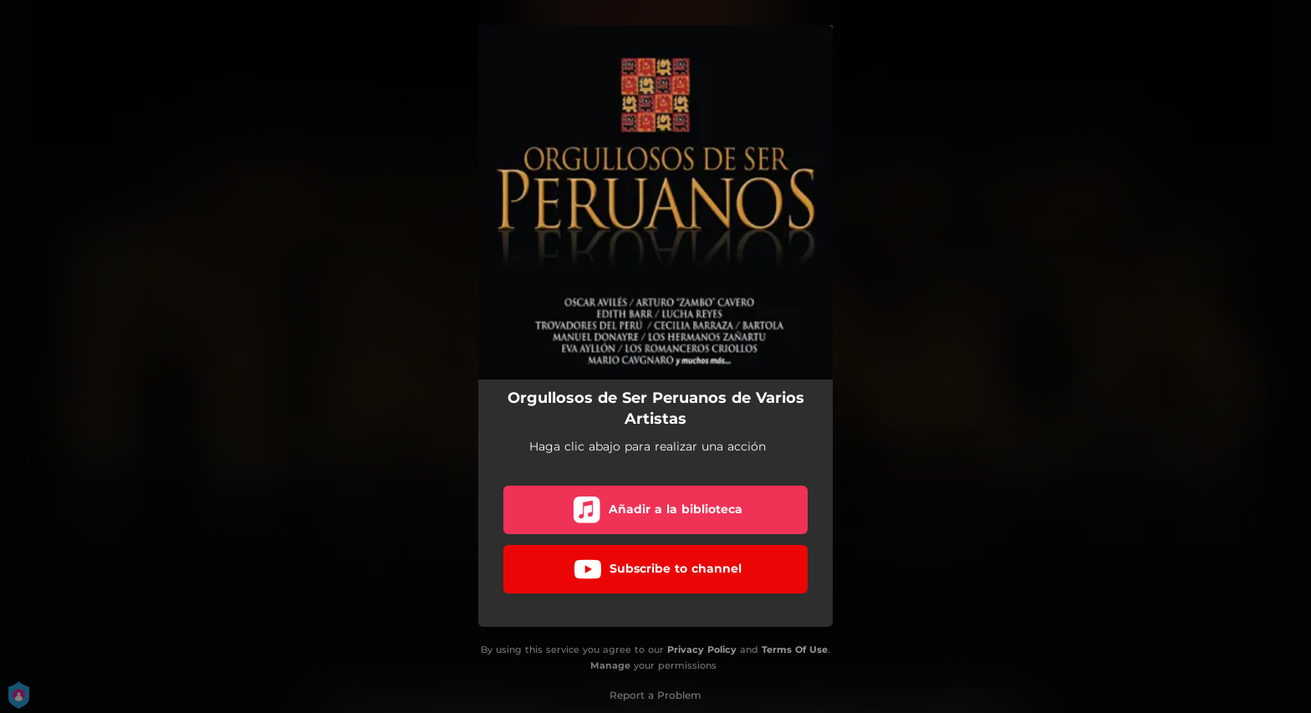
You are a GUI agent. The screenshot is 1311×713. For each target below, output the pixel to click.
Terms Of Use (795, 649)
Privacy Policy (702, 649)
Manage (610, 665)
